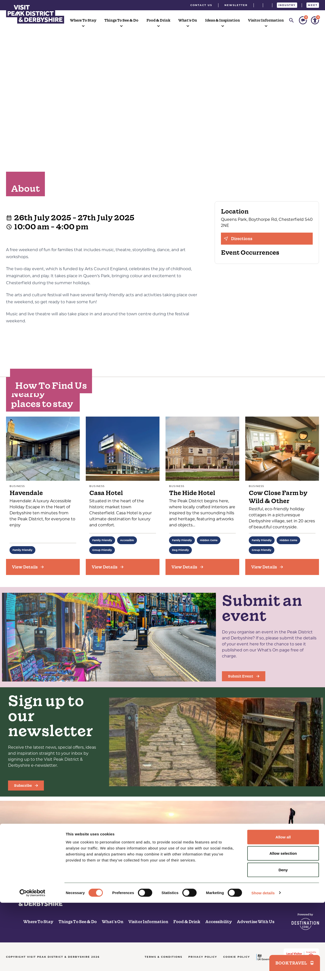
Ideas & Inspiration (222, 20)
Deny (283, 938)
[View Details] (43, 567)
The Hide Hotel (192, 493)
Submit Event (243, 676)
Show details (263, 961)
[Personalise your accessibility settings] (315, 20)
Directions (238, 238)
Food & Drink (158, 20)
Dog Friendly (180, 550)
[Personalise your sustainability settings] (303, 20)
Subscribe (26, 785)
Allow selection (283, 922)
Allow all (283, 905)
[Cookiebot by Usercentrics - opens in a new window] (32, 961)
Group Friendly (102, 550)
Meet (312, 5)
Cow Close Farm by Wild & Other (278, 497)
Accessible (127, 540)
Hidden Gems (208, 540)
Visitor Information (266, 20)
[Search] (291, 20)
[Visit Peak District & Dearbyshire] (35, 14)
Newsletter (236, 5)
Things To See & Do (121, 20)
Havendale (26, 493)
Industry (287, 5)
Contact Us (201, 5)
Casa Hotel (106, 493)
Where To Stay (83, 20)
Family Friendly (22, 550)
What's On (187, 20)
